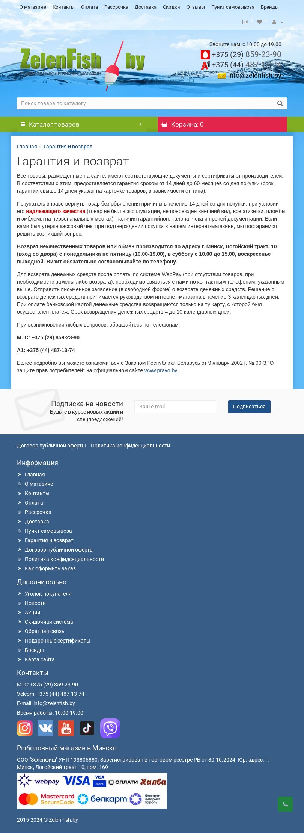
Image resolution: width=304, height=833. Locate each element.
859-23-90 (246, 52)
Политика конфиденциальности (130, 444)
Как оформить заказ (46, 567)
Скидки (171, 7)
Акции (28, 611)
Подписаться (249, 405)
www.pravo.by (160, 369)
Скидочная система (45, 620)
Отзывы (196, 7)
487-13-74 (246, 62)
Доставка (146, 7)
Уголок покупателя (44, 592)
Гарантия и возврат (45, 538)
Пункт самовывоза (232, 7)
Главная (27, 145)
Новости (31, 601)
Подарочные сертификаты (53, 639)
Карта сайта (36, 658)
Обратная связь (41, 629)
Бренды (270, 7)
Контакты (64, 7)
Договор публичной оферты (51, 444)
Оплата (89, 7)
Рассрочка (116, 7)
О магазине (33, 7)
